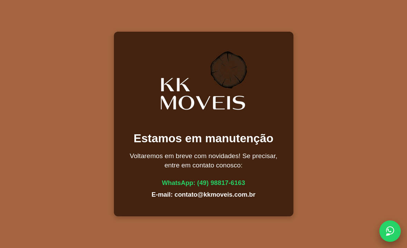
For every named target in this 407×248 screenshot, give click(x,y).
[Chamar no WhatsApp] (390, 231)
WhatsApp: (203, 182)
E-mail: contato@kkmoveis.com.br (203, 194)
